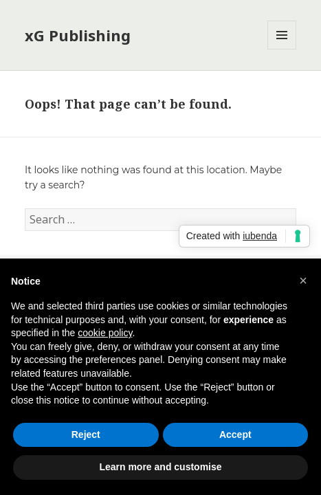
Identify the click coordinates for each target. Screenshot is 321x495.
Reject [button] (85, 434)
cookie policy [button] (105, 332)
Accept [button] (235, 434)
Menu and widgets (282, 49)
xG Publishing (78, 35)
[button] (303, 281)
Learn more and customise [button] (160, 466)
